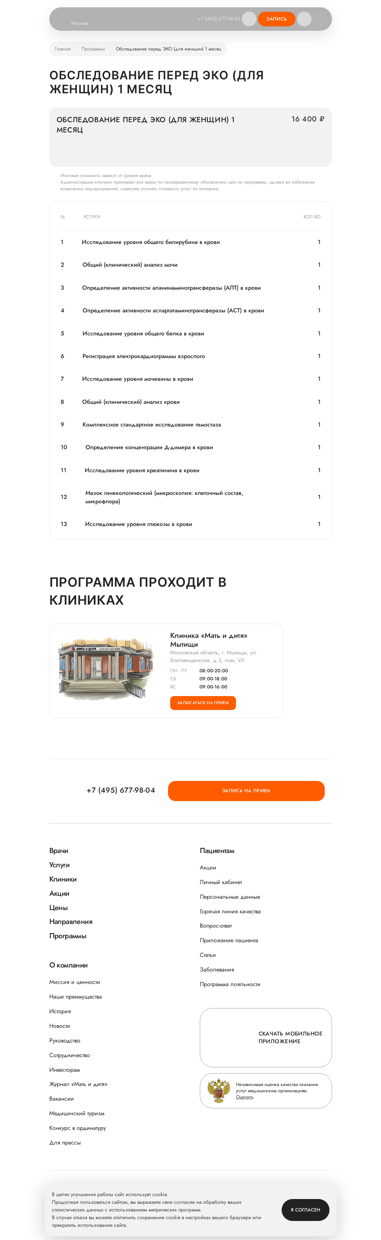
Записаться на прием (210, 712)
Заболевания (217, 969)
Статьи (208, 955)
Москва (84, 23)
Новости (59, 1026)
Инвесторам (64, 1070)
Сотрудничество (69, 1055)
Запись (276, 18)
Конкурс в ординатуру (77, 1128)
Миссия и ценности (74, 982)
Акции (208, 867)
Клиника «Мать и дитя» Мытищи (208, 642)
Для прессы (65, 1142)
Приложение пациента (229, 940)
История (60, 1011)
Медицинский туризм (76, 1113)
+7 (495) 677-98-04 (215, 18)
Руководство (64, 1040)
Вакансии (61, 1098)
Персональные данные (230, 897)
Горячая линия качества (230, 911)
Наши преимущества (75, 996)
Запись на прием (291, 789)
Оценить (245, 1097)
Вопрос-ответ (216, 925)
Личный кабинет (221, 882)
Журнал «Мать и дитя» (78, 1084)
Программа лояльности (230, 984)
